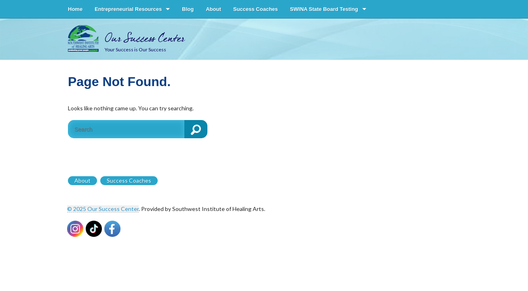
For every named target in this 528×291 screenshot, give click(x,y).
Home (75, 9)
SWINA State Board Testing (324, 9)
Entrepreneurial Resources (128, 9)
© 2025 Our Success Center (103, 208)
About (213, 9)
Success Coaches (255, 9)
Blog (188, 9)
